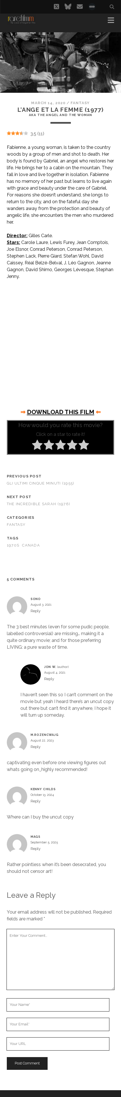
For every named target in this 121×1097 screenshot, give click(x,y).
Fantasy (80, 103)
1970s (13, 545)
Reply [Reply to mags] (36, 849)
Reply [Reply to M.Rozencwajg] (36, 747)
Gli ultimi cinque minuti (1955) (41, 483)
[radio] (37, 446)
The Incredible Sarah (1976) (39, 504)
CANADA (31, 545)
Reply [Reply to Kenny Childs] (36, 801)
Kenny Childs (43, 789)
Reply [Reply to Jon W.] (49, 679)
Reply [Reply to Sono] (36, 611)
